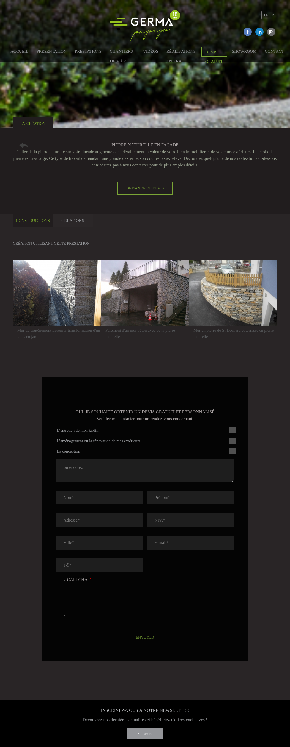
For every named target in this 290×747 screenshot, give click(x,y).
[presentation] (109, 602)
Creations (72, 220)
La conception (68, 451)
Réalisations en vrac (181, 52)
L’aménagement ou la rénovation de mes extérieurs (98, 441)
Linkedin (259, 32)
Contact (274, 51)
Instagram (271, 32)
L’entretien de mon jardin (78, 430)
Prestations (88, 51)
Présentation (52, 51)
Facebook (248, 32)
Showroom (244, 51)
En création (32, 124)
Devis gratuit (214, 53)
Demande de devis (145, 188)
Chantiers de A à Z (121, 52)
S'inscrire (145, 734)
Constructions (33, 220)
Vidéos (150, 51)
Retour (24, 145)
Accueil (19, 51)
